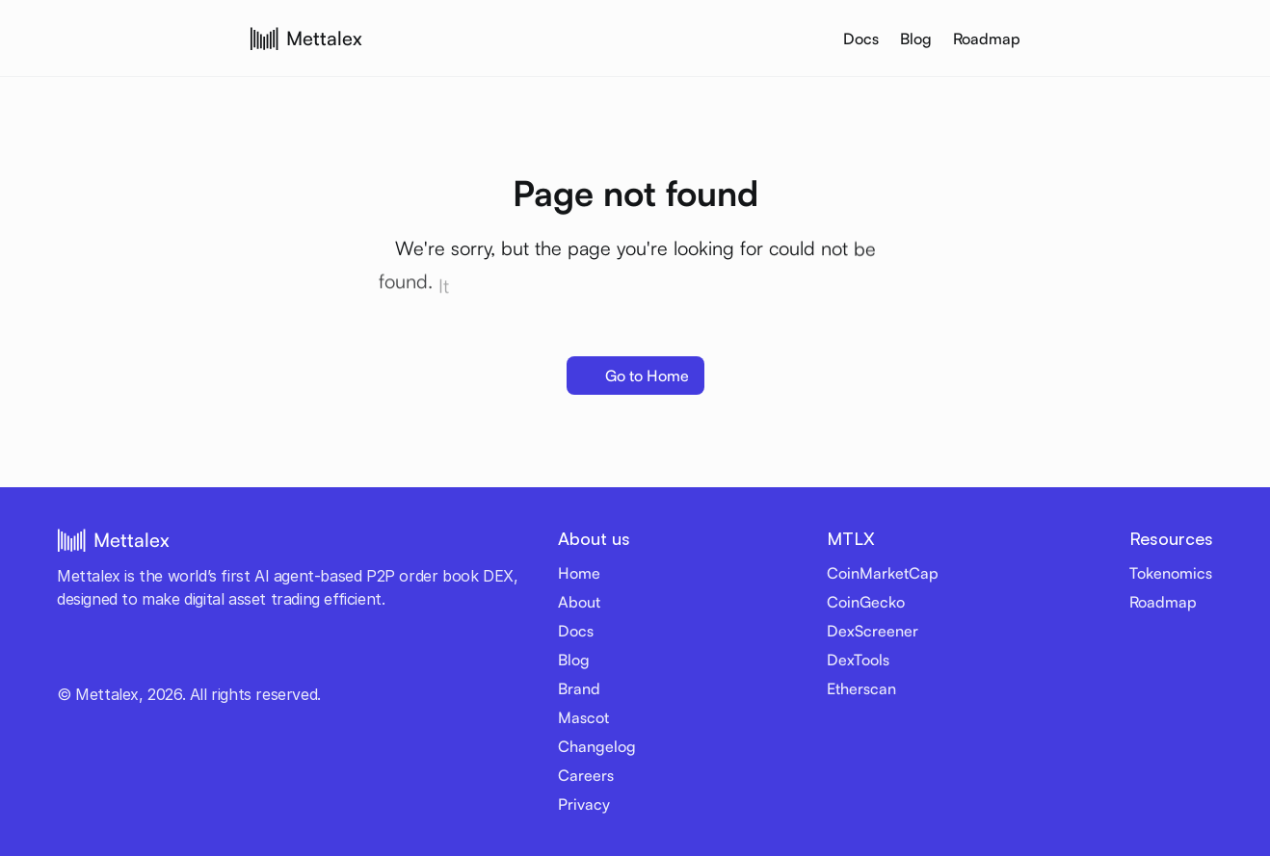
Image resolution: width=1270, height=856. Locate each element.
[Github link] (211, 658)
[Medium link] (268, 658)
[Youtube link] (95, 658)
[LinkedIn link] (182, 658)
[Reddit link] (240, 658)
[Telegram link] (124, 658)
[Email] (297, 658)
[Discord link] (153, 658)
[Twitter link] (66, 658)
